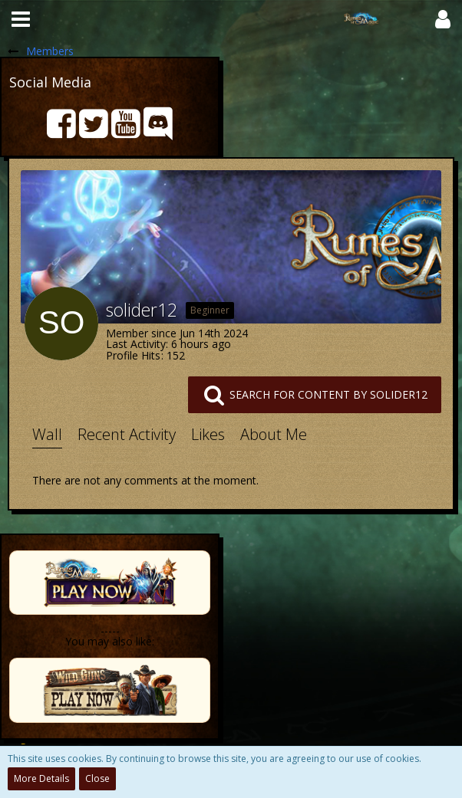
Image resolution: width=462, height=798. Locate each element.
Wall (47, 434)
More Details (41, 778)
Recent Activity (127, 434)
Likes (208, 434)
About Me (273, 434)
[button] (21, 19)
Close (97, 778)
